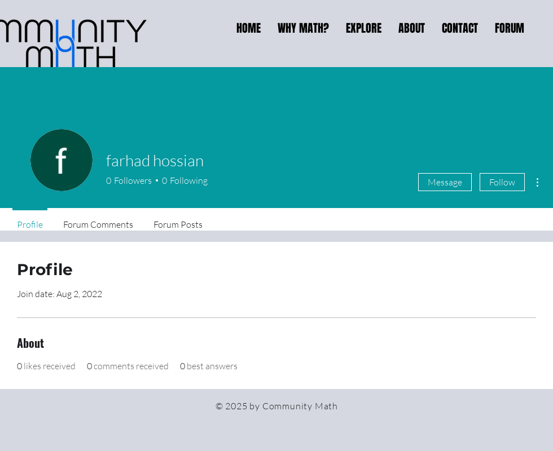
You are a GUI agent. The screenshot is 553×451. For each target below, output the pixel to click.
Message (445, 182)
